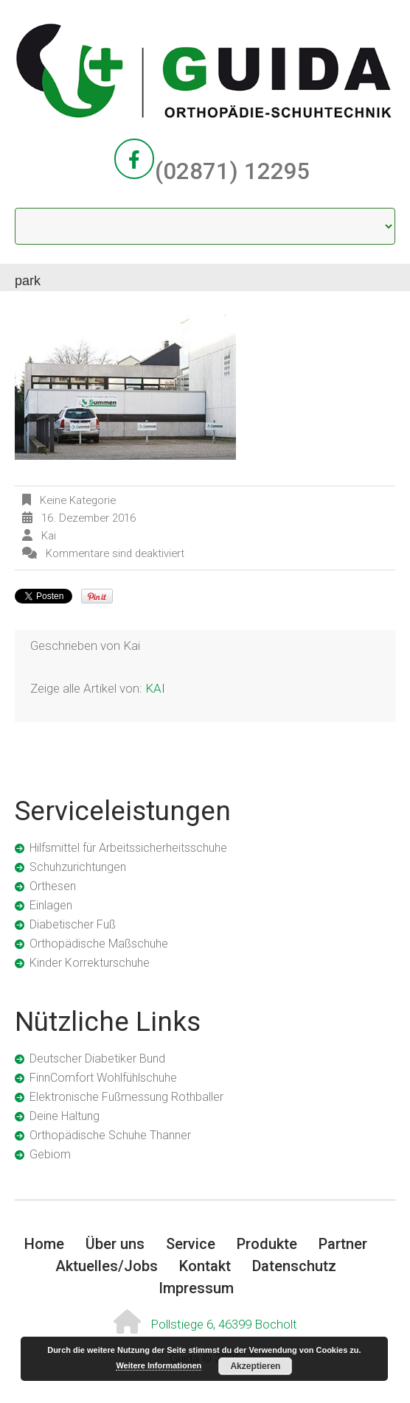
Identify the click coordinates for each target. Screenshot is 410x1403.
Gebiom (50, 1154)
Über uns (115, 1244)
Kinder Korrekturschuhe (89, 963)
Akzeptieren (255, 1366)
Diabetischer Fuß (72, 924)
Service (190, 1244)
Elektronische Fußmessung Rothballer (126, 1097)
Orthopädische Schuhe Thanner (110, 1135)
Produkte (267, 1244)
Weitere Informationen (158, 1365)
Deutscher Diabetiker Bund (97, 1059)
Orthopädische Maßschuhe (98, 944)
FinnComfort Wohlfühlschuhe (103, 1078)
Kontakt (205, 1266)
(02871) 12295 (232, 171)
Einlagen (50, 905)
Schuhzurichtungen (77, 867)
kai (48, 535)
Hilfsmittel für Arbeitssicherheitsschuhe (128, 848)
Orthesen (52, 886)
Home (44, 1244)
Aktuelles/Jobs (106, 1266)
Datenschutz (294, 1266)
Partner (343, 1244)
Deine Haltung (64, 1116)
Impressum (196, 1288)
